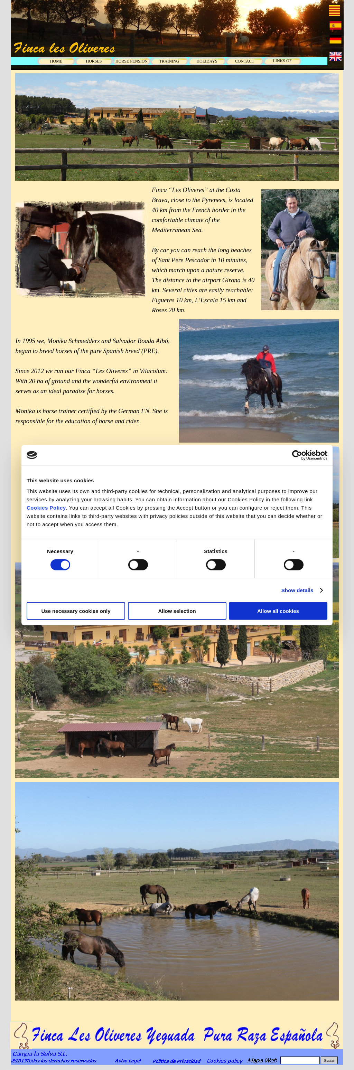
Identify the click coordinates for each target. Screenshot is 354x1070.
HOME (56, 61)
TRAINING (169, 61)
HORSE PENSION (131, 61)
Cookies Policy (46, 508)
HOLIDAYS (206, 61)
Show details (297, 590)
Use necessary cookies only (75, 611)
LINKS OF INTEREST (282, 63)
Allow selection (177, 611)
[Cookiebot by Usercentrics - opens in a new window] (297, 455)
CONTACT (244, 61)
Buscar (329, 1060)
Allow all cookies (278, 611)
